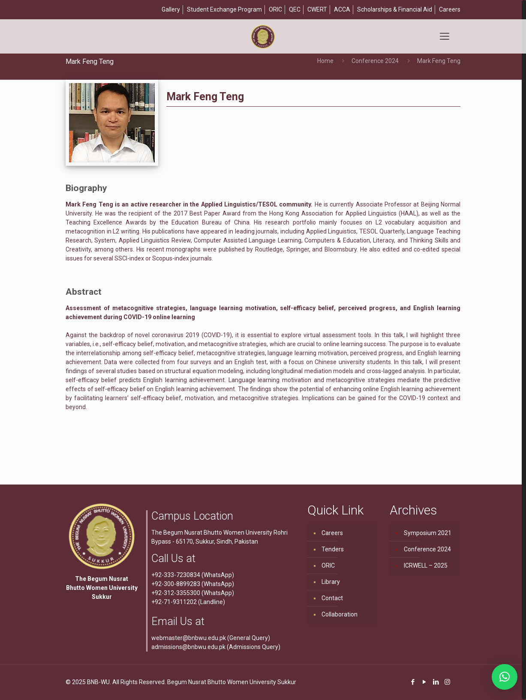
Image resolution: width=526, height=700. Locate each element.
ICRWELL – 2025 (426, 565)
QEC (295, 9)
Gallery (171, 9)
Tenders (333, 549)
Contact (332, 598)
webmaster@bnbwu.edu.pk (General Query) (210, 637)
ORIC (275, 9)
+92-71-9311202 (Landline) (188, 601)
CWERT (317, 9)
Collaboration (340, 614)
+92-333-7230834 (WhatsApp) (192, 574)
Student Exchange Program (224, 9)
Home (325, 60)
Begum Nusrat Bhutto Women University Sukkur (231, 682)
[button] (504, 677)
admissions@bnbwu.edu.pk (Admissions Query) (215, 646)
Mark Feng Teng (438, 60)
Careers (449, 9)
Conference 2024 (375, 60)
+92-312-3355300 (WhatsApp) (192, 592)
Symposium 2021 (427, 532)
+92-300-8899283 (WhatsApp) (192, 583)
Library (331, 581)
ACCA (342, 9)
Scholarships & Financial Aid (394, 9)
